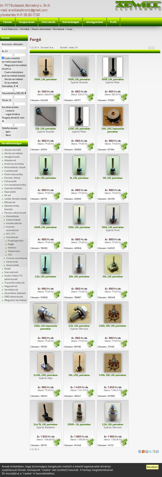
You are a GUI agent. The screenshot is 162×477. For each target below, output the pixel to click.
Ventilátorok (11, 289)
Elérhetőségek (70, 22)
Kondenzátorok (14, 223)
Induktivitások (13, 219)
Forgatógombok (15, 240)
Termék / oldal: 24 (69, 47)
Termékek (24, 29)
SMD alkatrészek (13, 296)
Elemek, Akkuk (12, 177)
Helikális (12, 247)
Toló (10, 254)
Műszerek (9, 202)
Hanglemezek (27, 22)
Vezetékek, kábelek (15, 293)
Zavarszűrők (12, 265)
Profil (113, 22)
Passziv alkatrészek (41, 29)
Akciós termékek (13, 153)
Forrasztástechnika (15, 184)
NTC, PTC (10, 233)
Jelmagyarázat (94, 22)
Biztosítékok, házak (15, 167)
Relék (7, 268)
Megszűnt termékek (15, 300)
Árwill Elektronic (10, 29)
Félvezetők (10, 181)
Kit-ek (7, 195)
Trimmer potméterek (16, 258)
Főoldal (7, 22)
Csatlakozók (11, 170)
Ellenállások (12, 216)
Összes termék (12, 149)
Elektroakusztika (13, 174)
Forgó (69, 29)
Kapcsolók (10, 191)
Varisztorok (12, 261)
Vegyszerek (10, 286)
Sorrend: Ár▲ (49, 47)
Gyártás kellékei (13, 188)
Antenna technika (14, 163)
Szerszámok (11, 272)
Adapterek (10, 160)
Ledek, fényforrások (15, 198)
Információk (48, 22)
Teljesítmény (14, 251)
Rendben (152, 467)
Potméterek (58, 29)
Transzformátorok (14, 282)
